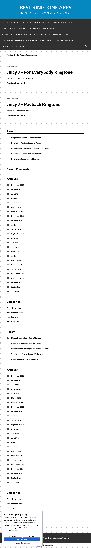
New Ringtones (12, 66)
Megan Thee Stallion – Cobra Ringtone (26, 137)
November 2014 (17, 278)
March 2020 (16, 207)
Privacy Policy (49, 28)
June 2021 (15, 194)
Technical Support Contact (13, 46)
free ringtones (12, 317)
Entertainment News (15, 312)
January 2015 (16, 269)
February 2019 (17, 211)
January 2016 (16, 229)
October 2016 (16, 220)
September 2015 (17, 234)
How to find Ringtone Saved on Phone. (26, 143)
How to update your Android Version (25, 159)
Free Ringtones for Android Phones (36, 22)
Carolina (65, 538)
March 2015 (16, 260)
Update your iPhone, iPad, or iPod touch (27, 153)
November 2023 (17, 185)
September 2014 (17, 287)
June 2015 (15, 247)
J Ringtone (18, 78)
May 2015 (15, 251)
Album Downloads (14, 308)
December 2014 (17, 274)
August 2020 (16, 198)
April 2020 (15, 203)
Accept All (22, 539)
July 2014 (15, 291)
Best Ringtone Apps (45, 7)
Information (34, 28)
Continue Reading (16, 83)
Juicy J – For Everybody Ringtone (40, 72)
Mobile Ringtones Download (14, 28)
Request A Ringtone (65, 40)
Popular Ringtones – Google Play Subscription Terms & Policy (28, 40)
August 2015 (16, 238)
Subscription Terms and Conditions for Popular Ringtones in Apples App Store (35, 34)
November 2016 (17, 216)
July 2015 (15, 243)
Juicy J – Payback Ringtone (34, 104)
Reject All (31, 536)
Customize (13, 536)
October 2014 (16, 282)
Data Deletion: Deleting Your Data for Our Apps (30, 148)
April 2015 (15, 256)
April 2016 (15, 225)
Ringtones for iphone (63, 22)
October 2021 (16, 189)
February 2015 (17, 265)
